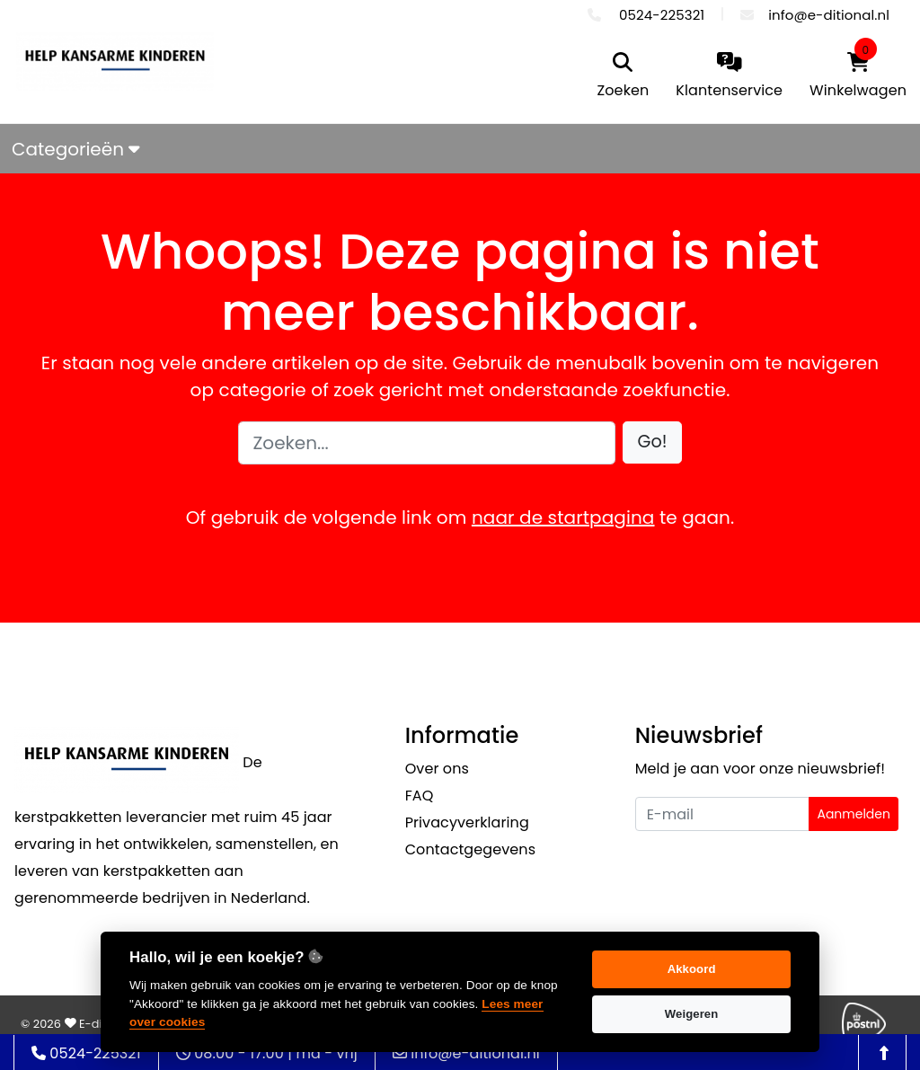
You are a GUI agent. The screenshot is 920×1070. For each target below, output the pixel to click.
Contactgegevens (470, 849)
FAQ (419, 795)
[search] (623, 77)
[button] (653, 442)
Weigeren (692, 1014)
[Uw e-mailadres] (722, 814)
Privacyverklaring (467, 822)
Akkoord (692, 969)
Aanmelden (853, 814)
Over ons (437, 768)
